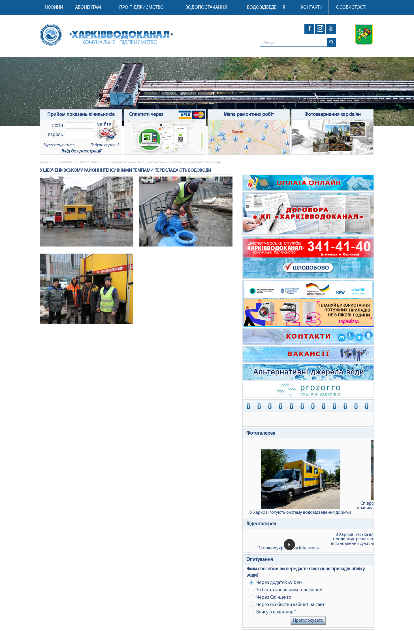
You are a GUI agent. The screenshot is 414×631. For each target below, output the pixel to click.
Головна (46, 162)
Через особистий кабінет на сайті (287, 604)
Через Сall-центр (270, 597)
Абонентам (88, 7)
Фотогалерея (89, 162)
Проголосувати (308, 620)
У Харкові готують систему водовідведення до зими (300, 482)
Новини (54, 7)
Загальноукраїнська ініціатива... (289, 548)
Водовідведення (266, 7)
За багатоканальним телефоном (286, 590)
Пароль (55, 134)
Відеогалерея (261, 524)
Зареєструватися (58, 145)
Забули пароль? (104, 145)
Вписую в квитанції (272, 612)
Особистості (351, 7)
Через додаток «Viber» (276, 582)
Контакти (312, 7)
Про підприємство (141, 7)
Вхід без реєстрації (81, 151)
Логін (57, 125)
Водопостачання (206, 7)
